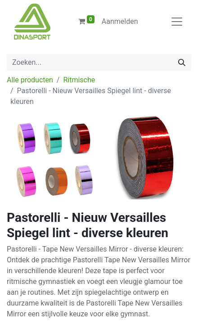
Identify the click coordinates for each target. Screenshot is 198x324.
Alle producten (30, 80)
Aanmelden (120, 21)
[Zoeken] (181, 62)
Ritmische (79, 80)
